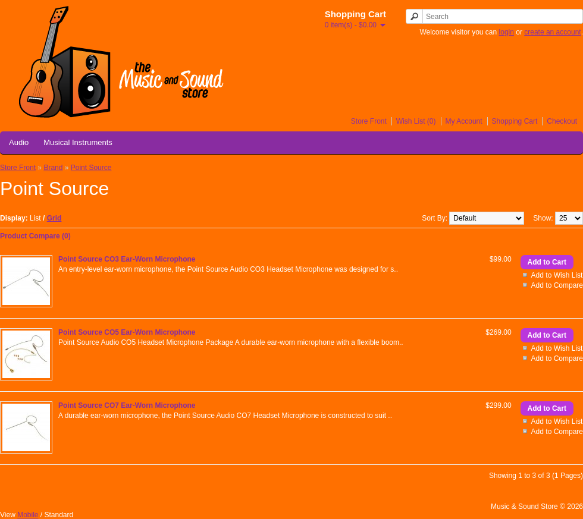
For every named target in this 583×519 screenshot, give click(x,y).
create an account (552, 32)
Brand (52, 167)
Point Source (91, 167)
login (506, 32)
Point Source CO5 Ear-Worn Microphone (126, 332)
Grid (54, 218)
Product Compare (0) (35, 236)
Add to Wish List (557, 275)
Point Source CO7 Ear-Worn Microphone (126, 405)
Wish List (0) (416, 121)
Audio (19, 142)
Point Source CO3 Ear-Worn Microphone (126, 259)
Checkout (562, 121)
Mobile (27, 515)
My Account (464, 121)
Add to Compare (557, 285)
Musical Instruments (77, 142)
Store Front (369, 121)
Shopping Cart (515, 121)
